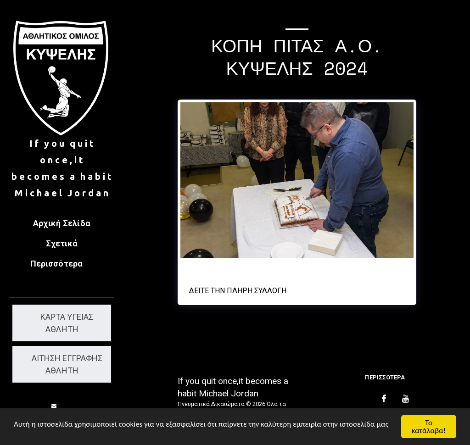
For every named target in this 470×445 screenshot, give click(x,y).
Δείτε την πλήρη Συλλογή (237, 290)
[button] (54, 405)
